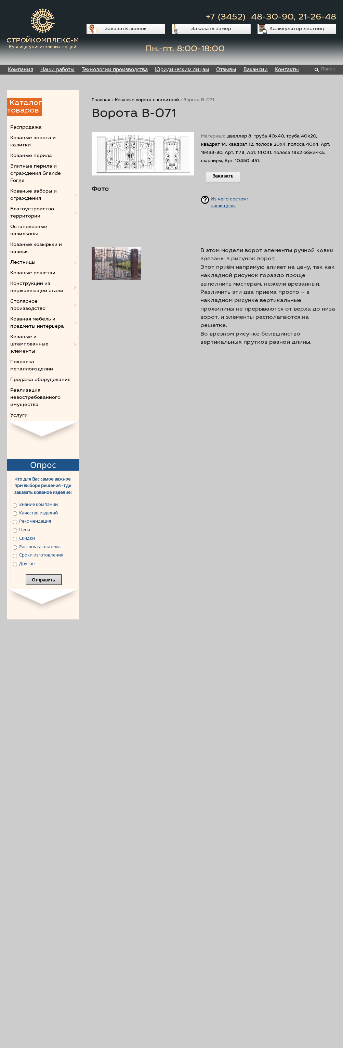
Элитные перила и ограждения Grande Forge (35, 173)
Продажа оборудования (40, 380)
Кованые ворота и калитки (33, 142)
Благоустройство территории (32, 213)
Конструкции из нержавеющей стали (36, 287)
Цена (24, 529)
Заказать (222, 176)
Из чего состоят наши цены (229, 202)
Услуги (19, 415)
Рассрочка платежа (40, 546)
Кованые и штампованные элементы (29, 344)
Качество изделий (38, 513)
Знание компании (38, 504)
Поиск (328, 69)
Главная (101, 100)
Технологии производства (115, 69)
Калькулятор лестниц (296, 29)
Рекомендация (35, 521)
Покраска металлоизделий (31, 366)
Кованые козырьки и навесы (36, 248)
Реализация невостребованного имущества (35, 397)
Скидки (27, 538)
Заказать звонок (126, 29)
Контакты (287, 69)
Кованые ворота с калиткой (147, 100)
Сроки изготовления (41, 555)
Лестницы (23, 262)
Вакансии (255, 69)
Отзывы (226, 69)
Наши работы (57, 69)
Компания (20, 69)
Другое (27, 563)
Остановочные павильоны (28, 231)
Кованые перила (31, 156)
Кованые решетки (32, 273)
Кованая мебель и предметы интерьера (37, 323)
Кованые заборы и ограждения (33, 195)
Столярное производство (27, 305)
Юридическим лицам (182, 69)
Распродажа (26, 127)
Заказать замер (211, 29)
